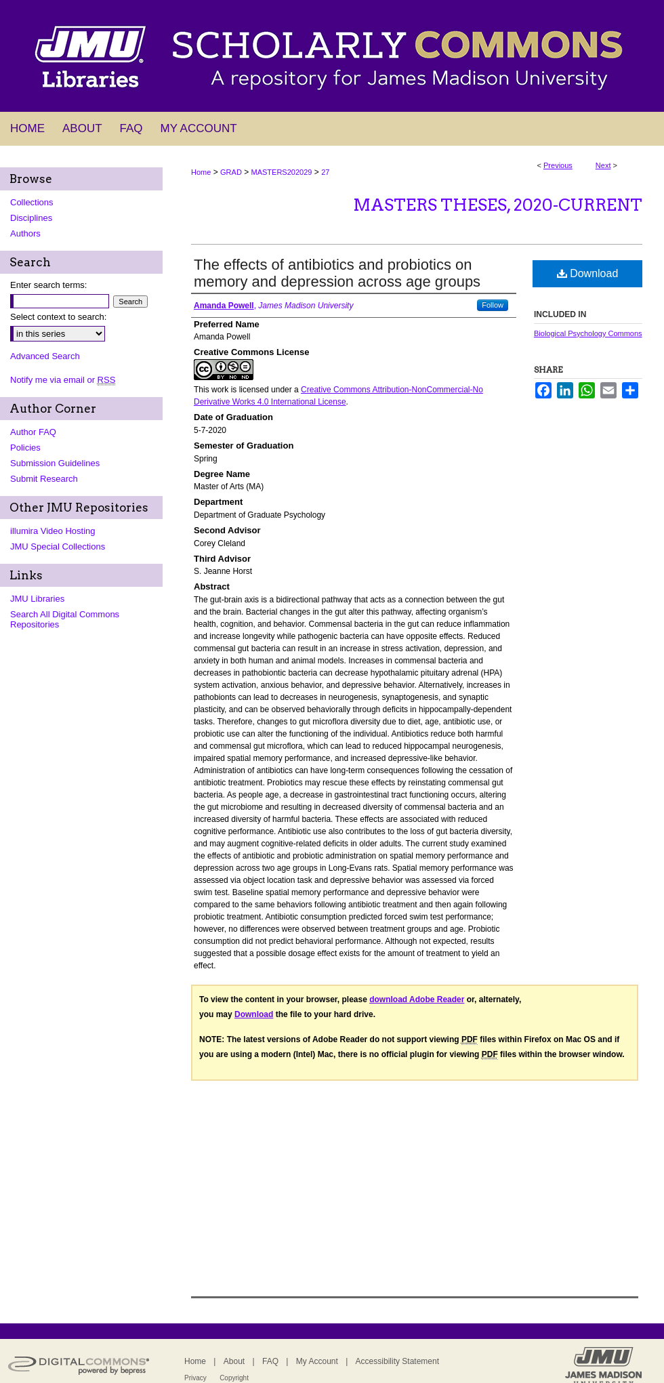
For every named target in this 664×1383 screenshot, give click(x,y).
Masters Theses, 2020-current (497, 205)
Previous (558, 165)
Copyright (234, 1378)
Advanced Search (45, 356)
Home (201, 172)
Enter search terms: (48, 285)
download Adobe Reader (416, 999)
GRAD (231, 172)
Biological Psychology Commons (588, 333)
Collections (32, 202)
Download (588, 273)
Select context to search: (58, 317)
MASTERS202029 (281, 172)
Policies (25, 447)
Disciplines (31, 218)
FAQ (270, 1361)
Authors (25, 233)
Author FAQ (33, 432)
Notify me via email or (62, 380)
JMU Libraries (37, 599)
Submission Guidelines (55, 463)
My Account (317, 1361)
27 (325, 172)
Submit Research (44, 479)
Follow (492, 305)
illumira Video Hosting (53, 531)
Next (603, 165)
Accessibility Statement (397, 1361)
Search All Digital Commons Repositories (64, 619)
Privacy (195, 1378)
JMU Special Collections (57, 546)
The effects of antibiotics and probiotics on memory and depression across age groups (337, 273)
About (234, 1361)
